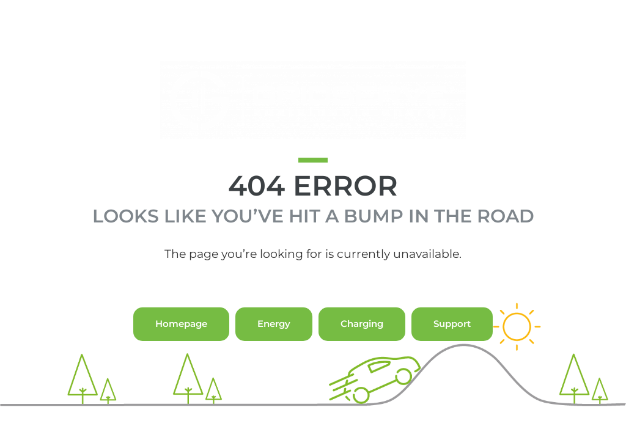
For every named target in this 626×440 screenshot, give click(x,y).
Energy (273, 348)
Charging (362, 348)
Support (452, 348)
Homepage (181, 348)
